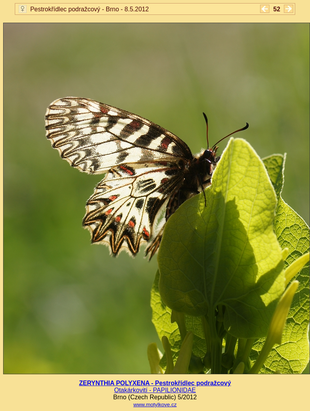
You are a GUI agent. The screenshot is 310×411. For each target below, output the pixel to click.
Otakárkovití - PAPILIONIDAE (155, 390)
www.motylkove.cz (155, 404)
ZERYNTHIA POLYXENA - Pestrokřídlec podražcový (155, 383)
